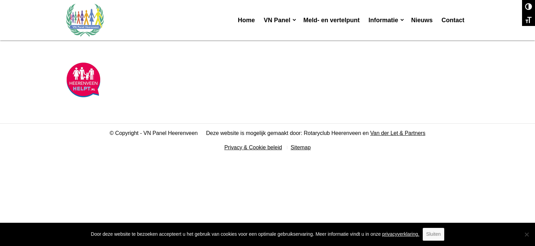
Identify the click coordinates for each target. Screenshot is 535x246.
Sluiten (433, 234)
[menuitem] (246, 20)
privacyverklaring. (400, 234)
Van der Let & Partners (397, 133)
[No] (526, 234)
